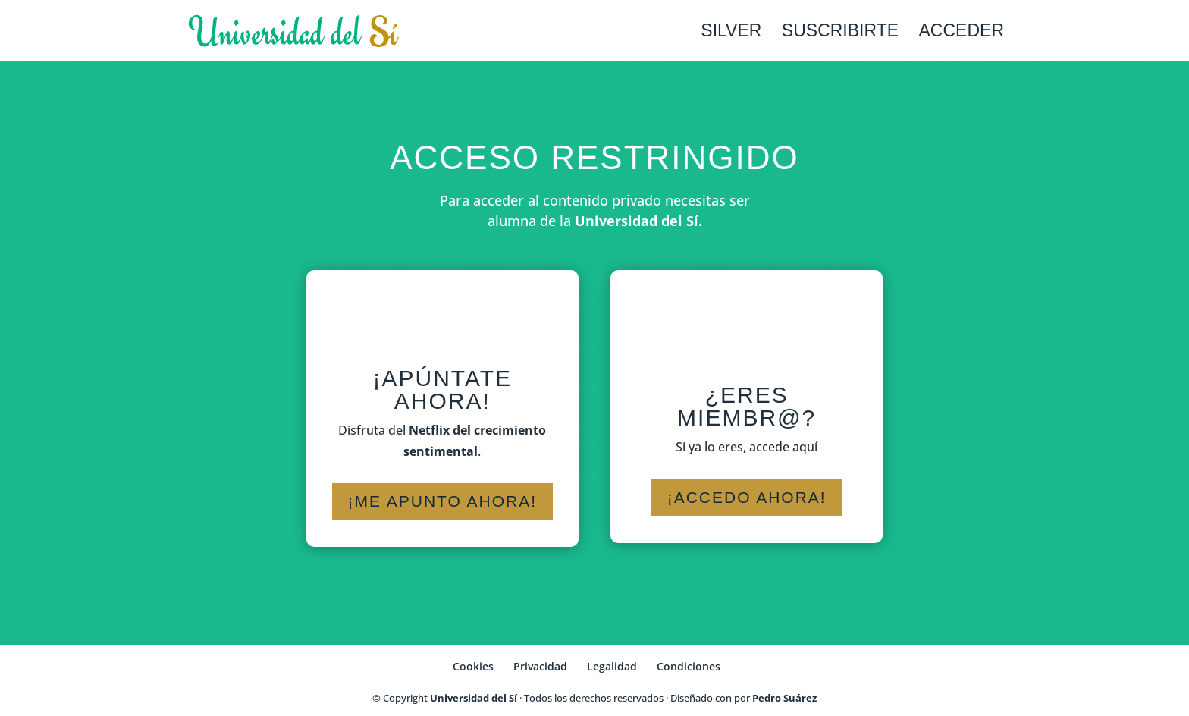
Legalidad (612, 666)
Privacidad (540, 666)
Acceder (961, 32)
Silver (731, 32)
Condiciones (688, 666)
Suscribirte (840, 32)
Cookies (473, 666)
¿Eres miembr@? (746, 406)
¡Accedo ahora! (747, 497)
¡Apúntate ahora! (443, 389)
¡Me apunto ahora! (443, 501)
